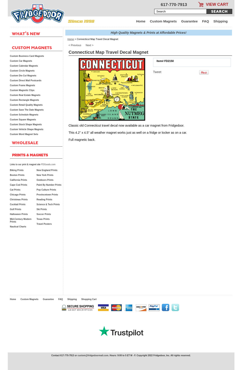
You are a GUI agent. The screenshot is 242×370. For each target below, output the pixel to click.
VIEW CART (217, 4)
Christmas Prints (19, 199)
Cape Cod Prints (18, 185)
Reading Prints (44, 199)
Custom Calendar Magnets (24, 66)
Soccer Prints (44, 214)
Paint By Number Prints (49, 185)
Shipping (220, 21)
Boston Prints (17, 175)
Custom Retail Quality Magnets (26, 105)
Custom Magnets (163, 21)
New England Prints (47, 170)
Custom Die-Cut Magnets (23, 75)
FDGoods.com (48, 164)
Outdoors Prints (45, 180)
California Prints (18, 180)
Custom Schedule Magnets (24, 114)
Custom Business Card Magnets (27, 56)
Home (141, 21)
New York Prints (45, 175)
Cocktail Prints (18, 204)
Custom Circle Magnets (22, 71)
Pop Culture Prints (46, 190)
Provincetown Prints (47, 194)
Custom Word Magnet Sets (24, 134)
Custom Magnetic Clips (22, 90)
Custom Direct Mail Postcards (26, 80)
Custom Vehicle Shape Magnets (27, 129)
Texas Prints (43, 219)
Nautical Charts (18, 226)
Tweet (157, 72)
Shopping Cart (89, 299)
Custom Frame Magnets (22, 85)
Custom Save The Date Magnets (27, 110)
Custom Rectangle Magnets (24, 100)
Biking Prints (17, 170)
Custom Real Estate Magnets (25, 95)
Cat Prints (15, 190)
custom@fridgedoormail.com (93, 355)
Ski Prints (42, 209)
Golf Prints (15, 209)
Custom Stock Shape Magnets (26, 124)
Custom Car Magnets (21, 61)
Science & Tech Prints (48, 204)
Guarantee (189, 21)
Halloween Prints (19, 214)
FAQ (205, 21)
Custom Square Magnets (23, 119)
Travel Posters (44, 224)
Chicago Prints (18, 194)
